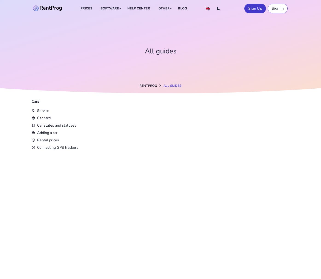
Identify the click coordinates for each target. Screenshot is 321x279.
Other (164, 8)
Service (40, 110)
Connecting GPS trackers (55, 147)
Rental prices (45, 140)
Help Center (138, 8)
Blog (182, 8)
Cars (35, 101)
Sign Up (255, 8)
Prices (86, 8)
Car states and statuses (54, 125)
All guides (172, 86)
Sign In (278, 8)
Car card (41, 118)
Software (110, 8)
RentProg (148, 86)
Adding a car (45, 132)
